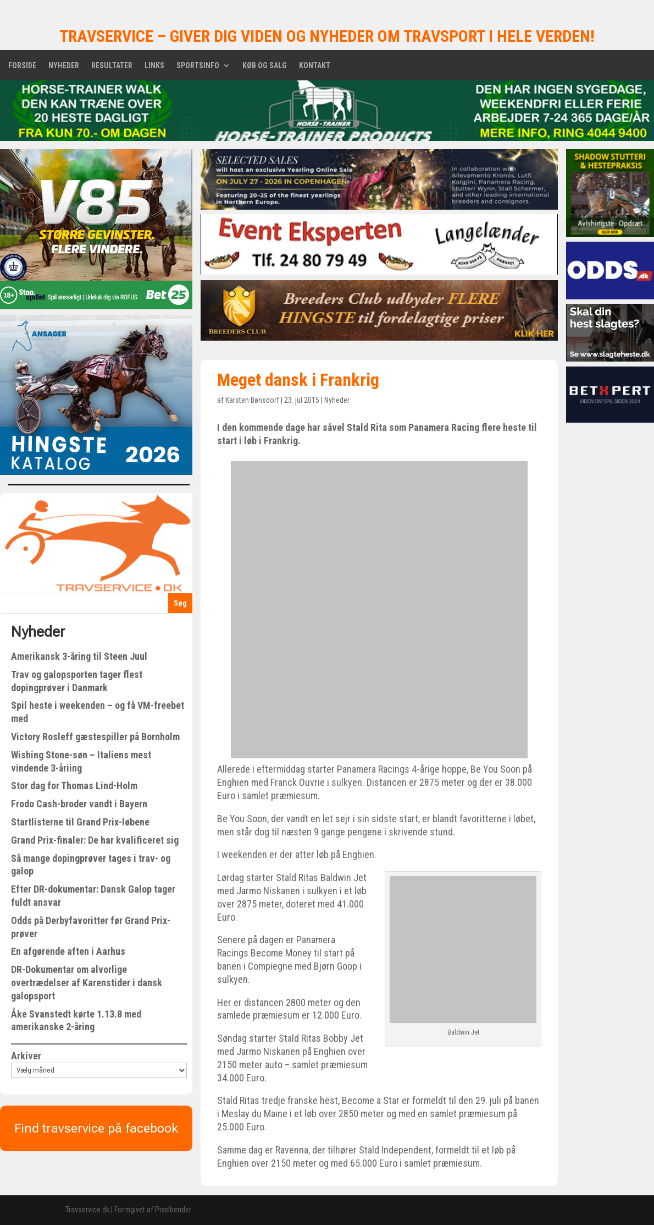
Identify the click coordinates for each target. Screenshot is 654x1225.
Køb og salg (264, 66)
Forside (22, 66)
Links (154, 66)
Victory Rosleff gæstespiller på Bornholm (95, 736)
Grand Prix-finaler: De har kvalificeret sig (95, 840)
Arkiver (26, 1056)
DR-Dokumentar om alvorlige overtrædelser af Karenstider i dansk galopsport (86, 983)
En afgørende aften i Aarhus (68, 951)
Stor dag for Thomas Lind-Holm (74, 785)
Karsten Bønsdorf (252, 400)
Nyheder (63, 66)
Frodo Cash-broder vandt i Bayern (79, 804)
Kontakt (314, 66)
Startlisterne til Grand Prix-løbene (80, 822)
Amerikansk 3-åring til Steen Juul (79, 656)
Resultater (111, 66)
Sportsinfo (197, 66)
